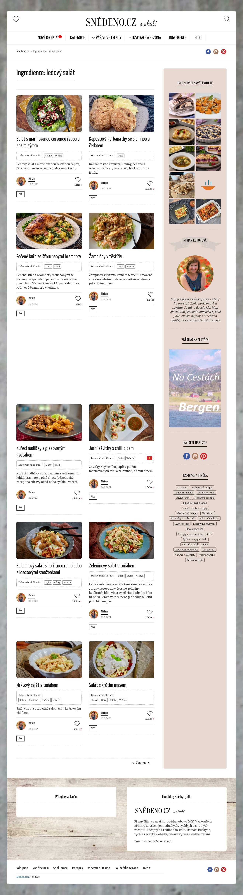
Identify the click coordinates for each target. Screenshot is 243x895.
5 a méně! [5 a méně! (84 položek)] (182, 487)
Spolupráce (60, 868)
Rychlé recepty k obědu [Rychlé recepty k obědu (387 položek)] (195, 539)
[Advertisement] (85, 362)
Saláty (48, 155)
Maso (48, 266)
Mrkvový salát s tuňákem (37, 685)
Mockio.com (22, 876)
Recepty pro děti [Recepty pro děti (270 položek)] (195, 529)
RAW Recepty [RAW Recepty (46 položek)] (182, 523)
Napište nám (40, 868)
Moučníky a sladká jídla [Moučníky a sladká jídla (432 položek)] (183, 518)
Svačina (45, 700)
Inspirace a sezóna (146, 38)
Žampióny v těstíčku (106, 256)
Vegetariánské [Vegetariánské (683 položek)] (207, 554)
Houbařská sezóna (126, 868)
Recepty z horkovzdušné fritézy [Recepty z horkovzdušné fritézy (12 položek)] (195, 534)
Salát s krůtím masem (107, 685)
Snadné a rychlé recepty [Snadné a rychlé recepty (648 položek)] (195, 544)
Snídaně (33, 700)
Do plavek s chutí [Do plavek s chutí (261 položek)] (206, 492)
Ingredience (177, 38)
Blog (198, 38)
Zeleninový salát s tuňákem (112, 566)
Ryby (48, 582)
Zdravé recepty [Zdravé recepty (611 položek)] (195, 560)
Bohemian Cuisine (98, 868)
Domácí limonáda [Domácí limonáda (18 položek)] (183, 492)
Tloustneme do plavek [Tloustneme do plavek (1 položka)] (186, 549)
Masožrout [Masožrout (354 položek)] (207, 513)
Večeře (58, 155)
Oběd (120, 155)
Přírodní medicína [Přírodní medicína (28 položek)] (209, 518)
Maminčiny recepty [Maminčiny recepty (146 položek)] (187, 513)
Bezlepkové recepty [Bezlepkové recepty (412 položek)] (202, 487)
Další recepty (139, 763)
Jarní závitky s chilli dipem (111, 448)
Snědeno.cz (22, 51)
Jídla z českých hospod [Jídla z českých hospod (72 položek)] (195, 503)
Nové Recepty (48, 38)
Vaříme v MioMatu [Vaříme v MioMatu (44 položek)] (185, 554)
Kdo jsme (22, 868)
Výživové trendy (108, 38)
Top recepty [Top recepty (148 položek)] (208, 549)
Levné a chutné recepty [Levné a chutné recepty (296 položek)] (194, 508)
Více (20, 194)
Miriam (31, 178)
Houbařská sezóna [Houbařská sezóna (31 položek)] (204, 497)
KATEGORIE (77, 38)
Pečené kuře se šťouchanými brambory (48, 256)
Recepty (77, 868)
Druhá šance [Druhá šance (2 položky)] (183, 497)
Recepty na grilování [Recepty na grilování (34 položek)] (204, 523)
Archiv (147, 868)
